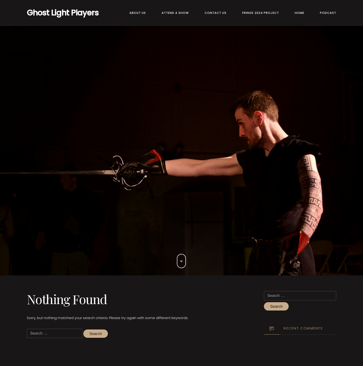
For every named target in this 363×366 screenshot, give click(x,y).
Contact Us (215, 13)
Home (299, 13)
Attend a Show (175, 13)
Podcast (328, 13)
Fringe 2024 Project (260, 13)
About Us (137, 13)
